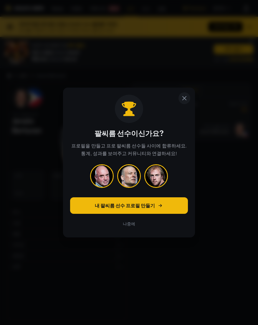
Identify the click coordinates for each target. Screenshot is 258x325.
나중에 (129, 223)
